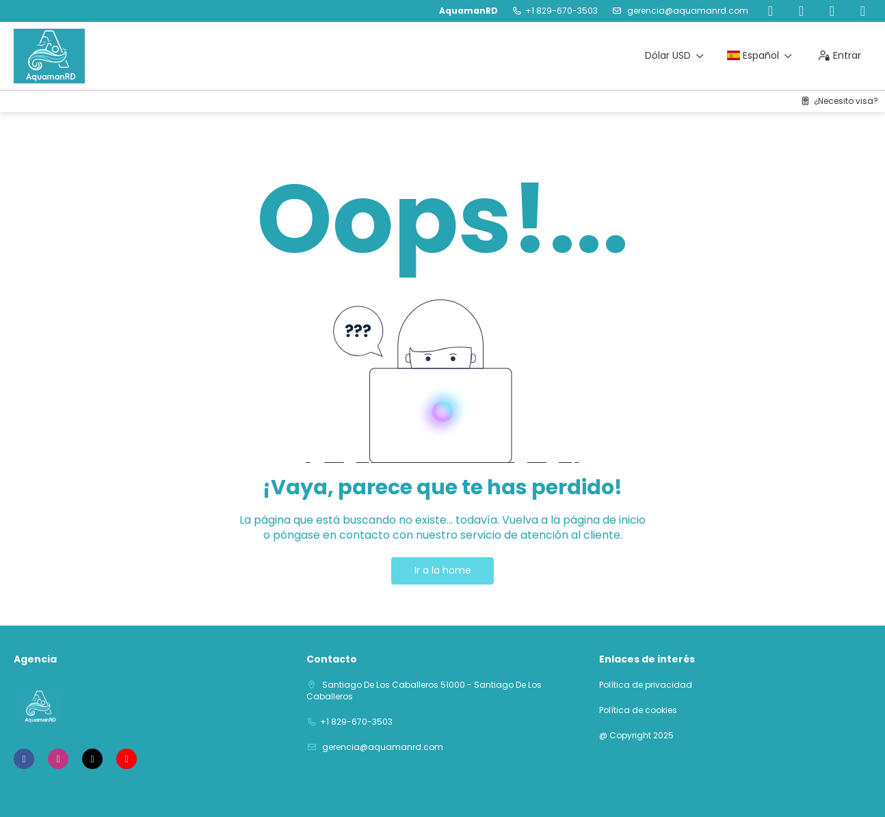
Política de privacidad (645, 685)
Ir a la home (442, 570)
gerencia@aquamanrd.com (686, 10)
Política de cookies (638, 710)
